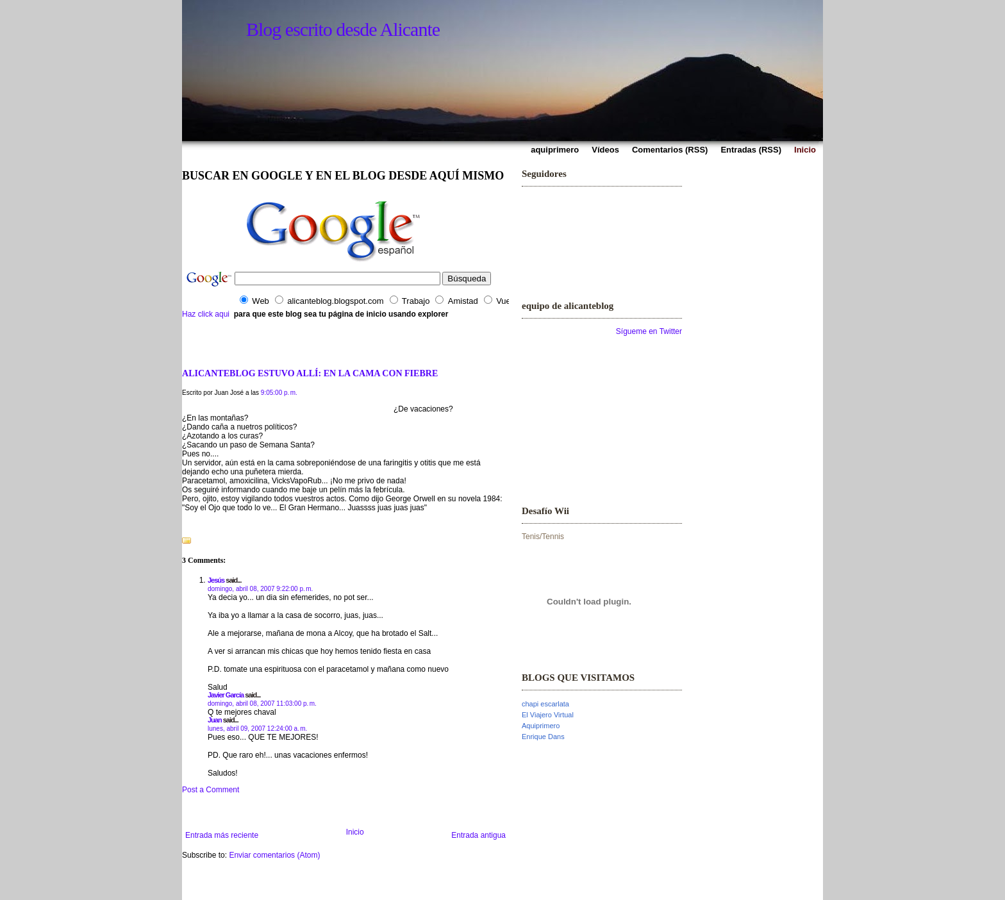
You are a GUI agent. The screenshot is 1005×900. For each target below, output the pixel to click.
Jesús (216, 580)
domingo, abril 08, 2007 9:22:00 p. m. (260, 588)
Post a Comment (210, 789)
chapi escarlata (545, 704)
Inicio (355, 832)
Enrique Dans (543, 736)
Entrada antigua (478, 835)
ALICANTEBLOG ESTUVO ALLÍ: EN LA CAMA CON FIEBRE (310, 373)
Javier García (226, 695)
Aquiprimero (541, 725)
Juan (215, 720)
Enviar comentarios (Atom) (274, 855)
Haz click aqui (205, 314)
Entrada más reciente (221, 835)
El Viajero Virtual (548, 715)
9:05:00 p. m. (279, 392)
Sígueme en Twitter (649, 331)
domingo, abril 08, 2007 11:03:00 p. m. (262, 703)
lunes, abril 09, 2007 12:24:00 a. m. (257, 728)
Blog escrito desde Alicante (343, 29)
